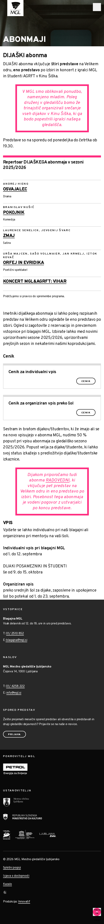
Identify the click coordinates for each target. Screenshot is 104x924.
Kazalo (7, 884)
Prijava (14, 734)
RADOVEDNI (58, 480)
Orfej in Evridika (23, 263)
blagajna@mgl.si (16, 640)
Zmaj (9, 236)
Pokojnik (13, 212)
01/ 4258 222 (15, 686)
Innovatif (24, 902)
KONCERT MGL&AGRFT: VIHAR (34, 281)
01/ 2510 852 (15, 633)
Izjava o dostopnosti (16, 876)
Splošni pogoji (12, 868)
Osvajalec (15, 189)
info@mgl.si (13, 693)
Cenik (86, 381)
